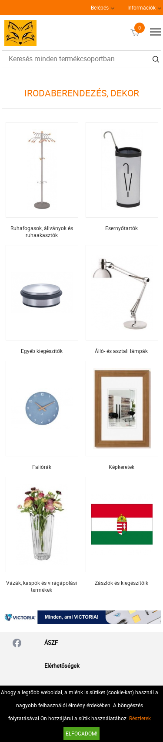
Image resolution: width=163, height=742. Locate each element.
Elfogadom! (81, 733)
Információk (141, 7)
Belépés (100, 7)
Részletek (140, 718)
